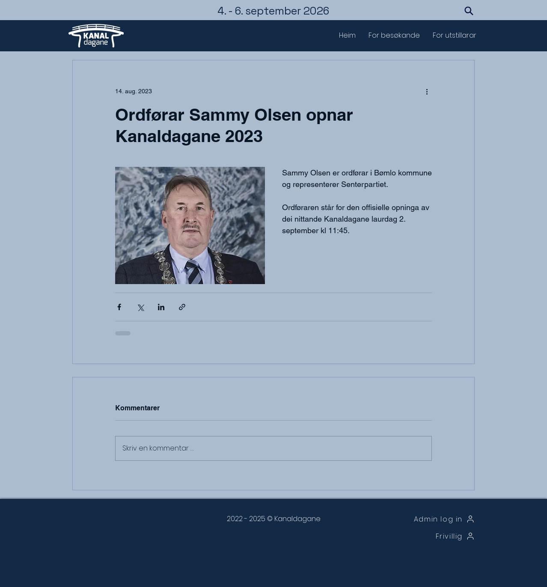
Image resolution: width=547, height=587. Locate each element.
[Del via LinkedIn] (161, 307)
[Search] (468, 10)
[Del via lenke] (182, 307)
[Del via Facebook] (119, 307)
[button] (394, 35)
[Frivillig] (431, 536)
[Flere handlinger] (427, 91)
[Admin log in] (431, 519)
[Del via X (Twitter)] (140, 307)
